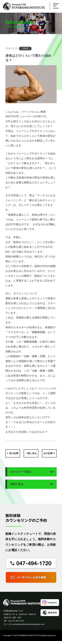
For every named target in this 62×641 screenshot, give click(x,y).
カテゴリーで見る (20, 473)
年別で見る (16, 486)
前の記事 (14, 455)
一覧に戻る (31, 455)
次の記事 (48, 455)
